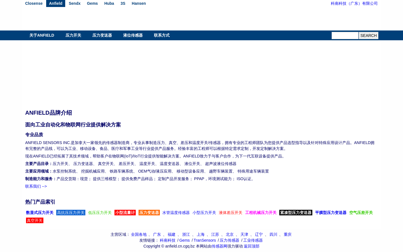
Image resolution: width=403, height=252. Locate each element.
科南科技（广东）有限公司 (354, 3)
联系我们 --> (36, 186)
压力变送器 (102, 35)
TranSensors (205, 240)
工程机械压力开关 (261, 212)
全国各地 (139, 234)
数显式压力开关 (39, 212)
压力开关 (73, 35)
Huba (109, 3)
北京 (230, 234)
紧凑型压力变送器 (295, 212)
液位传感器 (133, 35)
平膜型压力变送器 (330, 212)
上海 (201, 234)
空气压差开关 (361, 212)
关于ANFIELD (41, 35)
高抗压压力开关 (71, 212)
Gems (92, 3)
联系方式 (162, 35)
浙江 (186, 234)
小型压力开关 (204, 212)
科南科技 (167, 240)
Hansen (139, 3)
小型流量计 (125, 212)
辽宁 (259, 234)
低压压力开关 (100, 212)
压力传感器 (229, 240)
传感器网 (219, 246)
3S (123, 3)
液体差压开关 (230, 212)
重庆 (288, 234)
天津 (244, 234)
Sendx (75, 3)
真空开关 (35, 220)
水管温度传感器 (176, 212)
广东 (157, 234)
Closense (34, 3)
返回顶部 (251, 246)
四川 (273, 234)
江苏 (215, 234)
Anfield (55, 3)
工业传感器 (253, 240)
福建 (171, 234)
